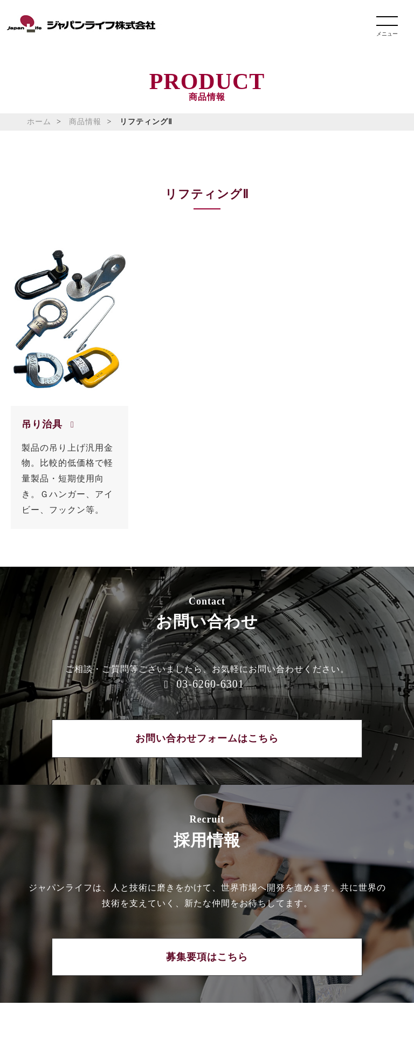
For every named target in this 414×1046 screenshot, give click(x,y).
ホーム (39, 122)
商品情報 (85, 122)
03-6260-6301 (210, 684)
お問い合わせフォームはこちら (207, 738)
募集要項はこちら (207, 957)
